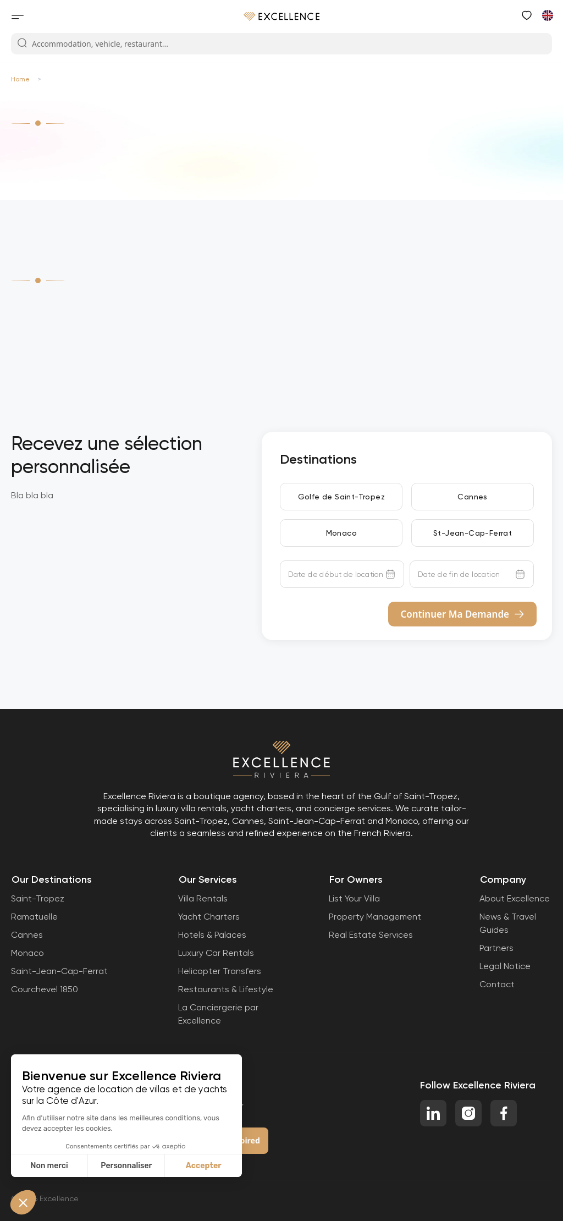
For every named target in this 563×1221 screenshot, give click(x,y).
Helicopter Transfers (219, 971)
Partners (496, 948)
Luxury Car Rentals (216, 953)
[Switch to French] (547, 15)
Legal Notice (505, 966)
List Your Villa (354, 898)
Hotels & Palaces (212, 935)
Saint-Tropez (37, 898)
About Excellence (514, 898)
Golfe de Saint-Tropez (341, 496)
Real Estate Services (371, 935)
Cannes (472, 496)
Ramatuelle (34, 916)
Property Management (375, 916)
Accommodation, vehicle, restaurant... (92, 43)
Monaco (341, 533)
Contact (497, 984)
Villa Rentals (203, 898)
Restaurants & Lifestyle (225, 989)
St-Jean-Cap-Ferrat (472, 533)
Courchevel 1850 (44, 989)
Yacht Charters (209, 916)
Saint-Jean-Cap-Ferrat (59, 971)
